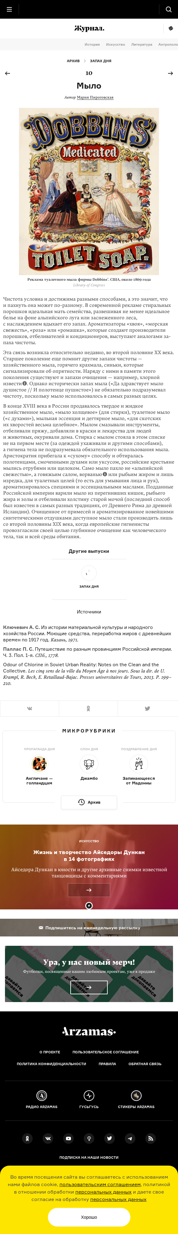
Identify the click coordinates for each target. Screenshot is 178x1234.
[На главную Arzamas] (89, 9)
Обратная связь (145, 1064)
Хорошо (89, 1217)
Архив (73, 61)
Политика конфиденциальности (51, 1064)
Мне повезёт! (170, 28)
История (92, 44)
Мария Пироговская (95, 97)
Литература (141, 44)
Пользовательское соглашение (106, 1052)
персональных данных (103, 1192)
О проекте (50, 1052)
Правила (107, 1064)
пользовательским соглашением (100, 1184)
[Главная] (89, 1031)
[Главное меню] (9, 9)
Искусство (115, 44)
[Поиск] (168, 9)
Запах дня (100, 61)
